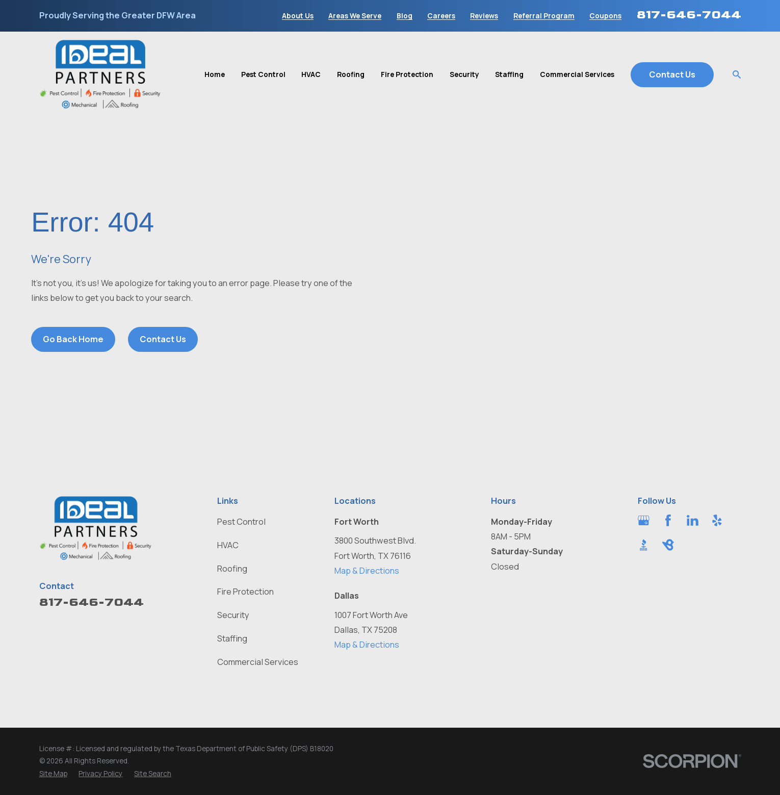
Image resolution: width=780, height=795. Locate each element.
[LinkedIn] (692, 520)
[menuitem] (53, 773)
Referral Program (544, 15)
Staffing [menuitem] (509, 74)
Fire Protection (245, 591)
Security (233, 615)
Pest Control (241, 521)
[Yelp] (717, 520)
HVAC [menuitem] (311, 74)
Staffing (232, 638)
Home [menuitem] (214, 74)
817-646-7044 (689, 14)
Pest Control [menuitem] (263, 74)
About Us (298, 15)
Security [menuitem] (464, 74)
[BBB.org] (643, 545)
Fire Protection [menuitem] (407, 74)
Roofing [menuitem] (351, 74)
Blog (404, 15)
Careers (441, 15)
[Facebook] (668, 520)
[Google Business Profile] (643, 520)
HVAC (228, 545)
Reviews (484, 15)
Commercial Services (257, 662)
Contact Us (672, 74)
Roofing (232, 568)
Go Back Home (73, 339)
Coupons (605, 15)
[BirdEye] (668, 545)
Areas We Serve (354, 15)
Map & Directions (366, 570)
